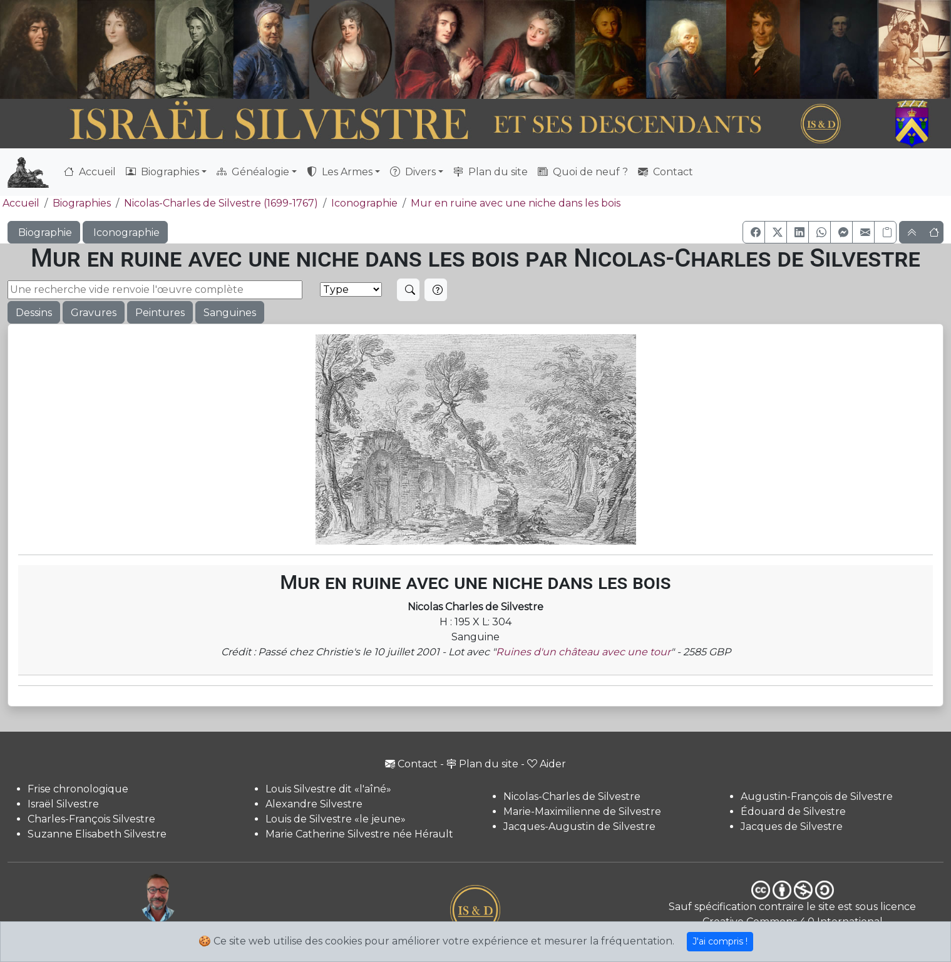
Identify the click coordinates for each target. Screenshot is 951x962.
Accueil (90, 172)
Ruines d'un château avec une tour (583, 652)
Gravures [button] (93, 313)
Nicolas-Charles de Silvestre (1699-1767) (221, 203)
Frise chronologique (78, 789)
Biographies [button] (162, 172)
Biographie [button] (44, 232)
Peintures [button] (160, 313)
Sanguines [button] (229, 313)
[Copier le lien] (885, 232)
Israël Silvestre (63, 804)
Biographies (82, 203)
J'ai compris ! (720, 941)
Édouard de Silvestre (793, 811)
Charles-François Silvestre (91, 819)
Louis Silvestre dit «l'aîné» (328, 789)
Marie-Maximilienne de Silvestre (582, 811)
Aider (546, 764)
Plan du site (490, 172)
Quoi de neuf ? (583, 172)
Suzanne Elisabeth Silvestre (97, 834)
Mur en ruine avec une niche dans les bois (515, 203)
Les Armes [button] (340, 172)
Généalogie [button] (253, 172)
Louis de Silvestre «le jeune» (335, 819)
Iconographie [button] (125, 232)
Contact (665, 172)
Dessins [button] (34, 313)
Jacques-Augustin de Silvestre (579, 826)
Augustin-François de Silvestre (817, 796)
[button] (754, 232)
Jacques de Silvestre (792, 826)
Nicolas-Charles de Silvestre (571, 796)
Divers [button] (413, 172)
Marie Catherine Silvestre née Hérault (359, 834)
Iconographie (364, 203)
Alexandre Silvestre (313, 804)
